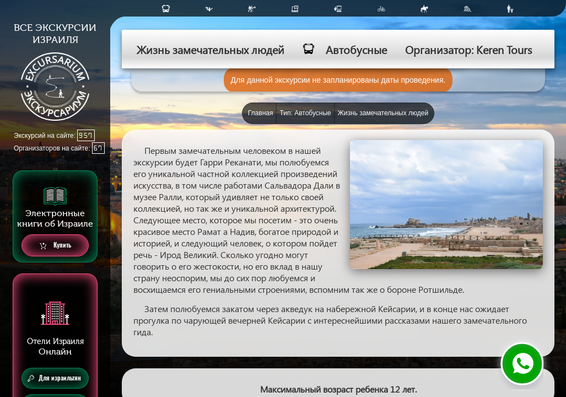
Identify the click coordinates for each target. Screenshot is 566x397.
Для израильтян (54, 378)
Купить (55, 245)
